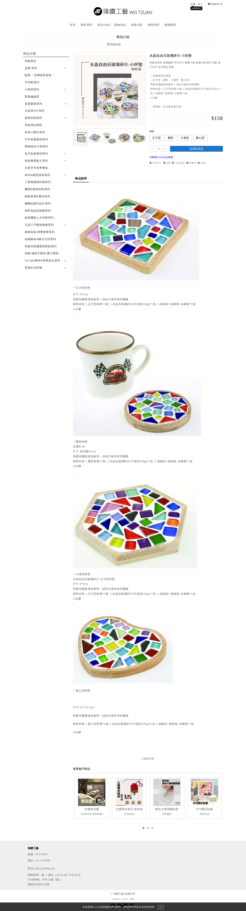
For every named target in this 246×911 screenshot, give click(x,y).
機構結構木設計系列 (38, 203)
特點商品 (30, 61)
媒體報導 (170, 24)
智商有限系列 (33, 117)
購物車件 (215, 4)
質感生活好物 (33, 267)
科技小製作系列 (35, 132)
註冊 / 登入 (196, 4)
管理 (132, 899)
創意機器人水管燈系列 (39, 217)
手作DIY (155, 163)
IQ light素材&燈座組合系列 (42, 260)
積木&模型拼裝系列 (37, 175)
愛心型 (200, 137)
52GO (125, 899)
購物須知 (120, 24)
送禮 (167, 163)
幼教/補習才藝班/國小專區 (42, 253)
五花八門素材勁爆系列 (39, 224)
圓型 (171, 137)
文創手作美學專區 (36, 167)
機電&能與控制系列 (37, 189)
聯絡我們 (153, 24)
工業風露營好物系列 (38, 182)
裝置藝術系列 (33, 103)
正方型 (156, 137)
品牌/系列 (31, 68)
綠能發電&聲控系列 (37, 196)
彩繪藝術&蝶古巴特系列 (40, 239)
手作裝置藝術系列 (36, 139)
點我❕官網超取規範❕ (40, 75)
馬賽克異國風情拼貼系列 (41, 246)
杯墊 (202, 163)
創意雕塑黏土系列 (36, 160)
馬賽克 (191, 163)
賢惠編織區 (32, 96)
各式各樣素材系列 (36, 153)
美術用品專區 (33, 125)
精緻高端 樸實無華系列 (40, 232)
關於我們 (86, 24)
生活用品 (178, 163)
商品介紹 (103, 24)
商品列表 (114, 44)
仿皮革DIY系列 (35, 110)
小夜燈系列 (32, 89)
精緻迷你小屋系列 (36, 146)
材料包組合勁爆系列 (38, 210)
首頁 (73, 24)
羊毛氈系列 (32, 82)
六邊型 (184, 137)
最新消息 (137, 24)
